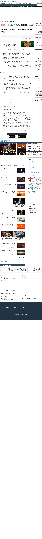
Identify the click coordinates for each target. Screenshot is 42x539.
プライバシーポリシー (25, 307)
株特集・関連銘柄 (24, 3)
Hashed (38, 68)
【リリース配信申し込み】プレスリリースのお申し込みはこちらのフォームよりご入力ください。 (22, 270)
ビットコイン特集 (9, 3)
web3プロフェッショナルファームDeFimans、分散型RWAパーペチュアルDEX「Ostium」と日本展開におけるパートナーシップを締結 (37, 270)
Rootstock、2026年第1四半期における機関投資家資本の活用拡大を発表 (36, 184)
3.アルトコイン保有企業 (4, 261)
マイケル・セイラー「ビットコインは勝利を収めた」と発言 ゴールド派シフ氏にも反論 (8, 192)
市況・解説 (8, 143)
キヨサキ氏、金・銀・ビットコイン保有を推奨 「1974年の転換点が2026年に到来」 (6, 238)
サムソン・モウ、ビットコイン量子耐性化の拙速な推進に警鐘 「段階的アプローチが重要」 (8, 212)
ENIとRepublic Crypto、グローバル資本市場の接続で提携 (35, 180)
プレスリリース (22, 143)
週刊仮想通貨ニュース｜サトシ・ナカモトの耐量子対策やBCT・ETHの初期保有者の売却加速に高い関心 (8, 251)
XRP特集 (19, 3)
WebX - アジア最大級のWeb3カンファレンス (30, 309)
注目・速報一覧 (21, 257)
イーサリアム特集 (14, 3)
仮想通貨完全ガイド (3, 3)
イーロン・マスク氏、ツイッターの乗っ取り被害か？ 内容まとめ (15, 115)
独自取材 (17, 143)
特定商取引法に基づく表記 (11, 309)
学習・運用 (33, 143)
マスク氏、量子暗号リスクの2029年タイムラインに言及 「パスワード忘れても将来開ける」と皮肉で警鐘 (19, 205)
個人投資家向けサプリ (32, 212)
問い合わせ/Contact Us (6, 307)
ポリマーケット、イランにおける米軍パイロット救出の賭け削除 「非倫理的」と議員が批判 (8, 219)
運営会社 (35, 307)
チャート (12, 143)
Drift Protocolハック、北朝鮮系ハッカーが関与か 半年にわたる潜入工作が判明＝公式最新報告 (8, 186)
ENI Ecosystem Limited (33, 179)
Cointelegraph (39, 64)
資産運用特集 (29, 3)
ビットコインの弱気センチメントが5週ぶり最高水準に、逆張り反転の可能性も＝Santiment (8, 179)
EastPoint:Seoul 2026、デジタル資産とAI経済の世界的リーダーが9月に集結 (35, 188)
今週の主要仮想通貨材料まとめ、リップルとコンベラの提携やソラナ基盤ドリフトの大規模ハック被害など (8, 245)
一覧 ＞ (40, 144)
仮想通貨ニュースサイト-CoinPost (23, 314)
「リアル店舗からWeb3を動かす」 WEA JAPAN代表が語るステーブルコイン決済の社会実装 (8, 170)
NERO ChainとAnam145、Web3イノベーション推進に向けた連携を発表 (9, 270)
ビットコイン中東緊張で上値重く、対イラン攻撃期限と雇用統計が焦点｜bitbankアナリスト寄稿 (19, 238)
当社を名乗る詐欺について (16, 307)
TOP (1, 143)
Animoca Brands (32, 191)
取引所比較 (28, 143)
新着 (4, 143)
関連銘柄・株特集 (32, 208)
